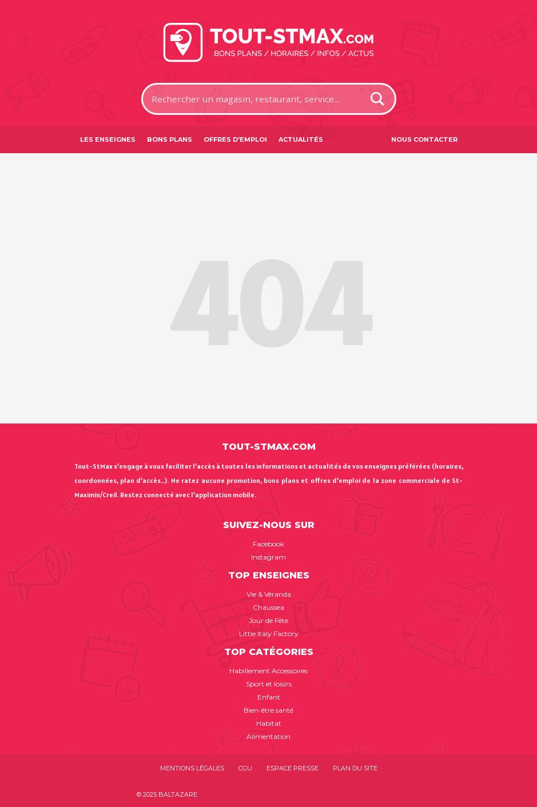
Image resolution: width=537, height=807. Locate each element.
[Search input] (254, 99)
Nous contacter (424, 139)
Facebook (268, 544)
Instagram (268, 557)
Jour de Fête (268, 620)
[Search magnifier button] (377, 99)
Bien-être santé (268, 710)
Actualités (301, 139)
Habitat (268, 723)
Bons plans (169, 139)
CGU (245, 768)
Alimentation (268, 736)
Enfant (268, 697)
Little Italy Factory (269, 633)
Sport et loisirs (269, 684)
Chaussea (268, 607)
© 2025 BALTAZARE (167, 794)
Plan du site (355, 768)
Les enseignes (108, 139)
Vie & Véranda (268, 594)
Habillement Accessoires (268, 670)
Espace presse (292, 768)
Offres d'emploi (235, 139)
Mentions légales (192, 768)
